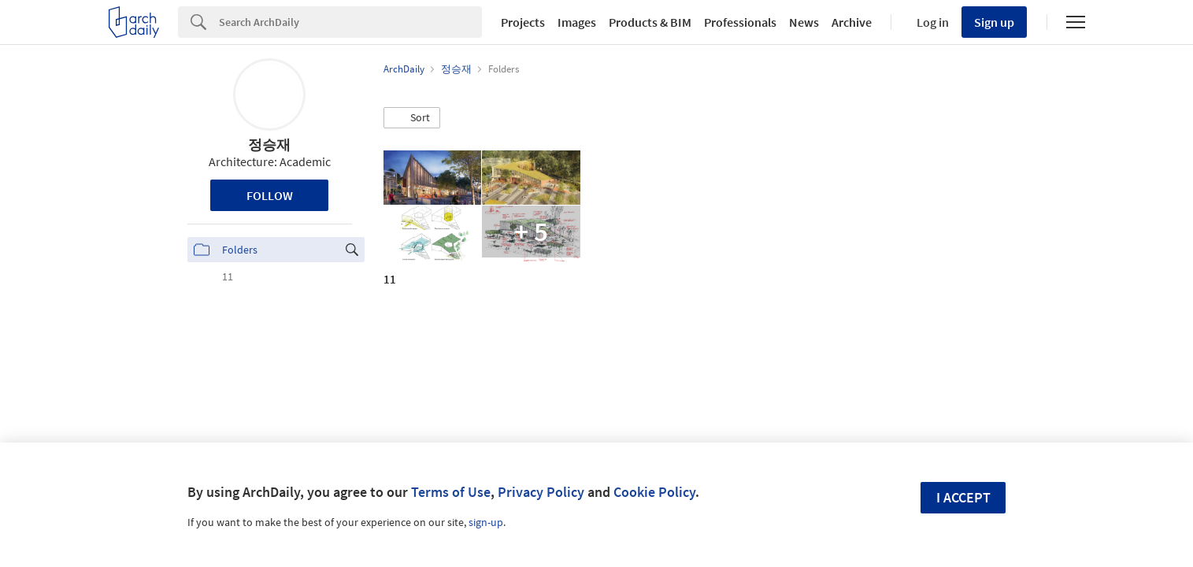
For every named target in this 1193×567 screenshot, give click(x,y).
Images (577, 22)
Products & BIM (650, 22)
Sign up (994, 22)
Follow (269, 195)
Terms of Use (451, 492)
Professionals (740, 22)
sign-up (486, 522)
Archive (852, 22)
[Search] (350, 22)
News (804, 22)
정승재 (269, 144)
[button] (411, 118)
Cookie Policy (654, 492)
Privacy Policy (541, 492)
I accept (963, 497)
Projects (523, 22)
